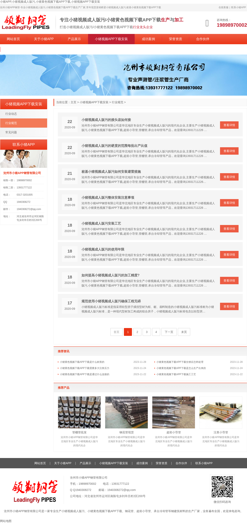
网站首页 (13, 39)
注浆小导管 (221, 432)
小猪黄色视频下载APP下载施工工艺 (176, 374)
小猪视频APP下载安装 (111, 39)
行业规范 (117, 102)
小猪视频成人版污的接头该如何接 (106, 120)
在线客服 (223, 7)
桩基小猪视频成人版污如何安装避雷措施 (111, 171)
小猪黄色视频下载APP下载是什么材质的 (82, 362)
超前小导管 (174, 432)
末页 (184, 332)
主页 (73, 102)
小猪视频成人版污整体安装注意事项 (108, 197)
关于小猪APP (44, 39)
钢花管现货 (126, 432)
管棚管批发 (79, 432)
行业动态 (11, 113)
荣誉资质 (175, 39)
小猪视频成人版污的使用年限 (103, 249)
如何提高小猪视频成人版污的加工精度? (111, 275)
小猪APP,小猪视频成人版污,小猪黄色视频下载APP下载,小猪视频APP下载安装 (50, 1)
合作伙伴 (202, 39)
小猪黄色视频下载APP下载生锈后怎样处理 (179, 362)
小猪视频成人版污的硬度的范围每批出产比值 (114, 145)
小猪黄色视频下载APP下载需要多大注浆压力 (84, 368)
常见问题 (11, 132)
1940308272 (83, 490)
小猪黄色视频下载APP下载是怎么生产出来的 (181, 368)
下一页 (169, 332)
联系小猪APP (238, 7)
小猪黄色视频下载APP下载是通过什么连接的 (84, 374)
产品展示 (74, 39)
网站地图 (6, 521)
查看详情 (229, 125)
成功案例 (148, 39)
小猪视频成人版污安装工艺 (101, 223)
